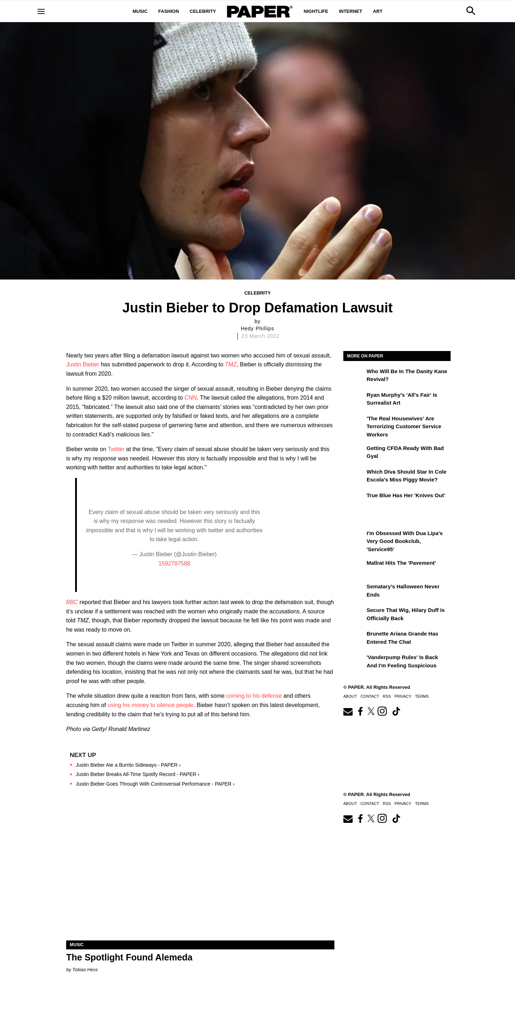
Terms (422, 696)
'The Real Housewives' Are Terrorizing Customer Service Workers (404, 426)
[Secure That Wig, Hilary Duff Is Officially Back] (354, 615)
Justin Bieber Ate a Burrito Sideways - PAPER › (128, 765)
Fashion (168, 11)
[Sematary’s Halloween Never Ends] (354, 592)
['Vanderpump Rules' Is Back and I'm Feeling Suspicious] (354, 662)
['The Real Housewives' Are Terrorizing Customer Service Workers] (354, 424)
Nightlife (316, 11)
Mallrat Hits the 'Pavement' (401, 563)
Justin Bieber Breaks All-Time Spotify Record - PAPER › (137, 774)
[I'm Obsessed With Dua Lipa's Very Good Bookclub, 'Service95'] (354, 538)
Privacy (402, 696)
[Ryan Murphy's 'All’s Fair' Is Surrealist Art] (354, 400)
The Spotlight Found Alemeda (129, 957)
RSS (387, 696)
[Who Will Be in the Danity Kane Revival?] (354, 376)
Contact (369, 696)
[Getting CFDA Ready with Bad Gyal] (354, 453)
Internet (350, 11)
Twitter (116, 449)
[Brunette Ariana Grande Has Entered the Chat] (354, 639)
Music (140, 11)
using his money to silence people (150, 705)
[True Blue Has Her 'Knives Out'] (354, 500)
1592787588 (174, 563)
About (350, 696)
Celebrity (203, 11)
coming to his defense (254, 696)
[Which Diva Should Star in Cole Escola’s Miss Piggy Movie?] (354, 477)
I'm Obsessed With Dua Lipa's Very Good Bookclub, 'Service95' (405, 541)
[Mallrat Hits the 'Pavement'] (354, 568)
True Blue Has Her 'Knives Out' (406, 495)
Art (378, 11)
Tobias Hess (85, 969)
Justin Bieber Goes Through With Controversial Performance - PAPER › (155, 784)
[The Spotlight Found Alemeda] (200, 873)
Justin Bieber (82, 364)
